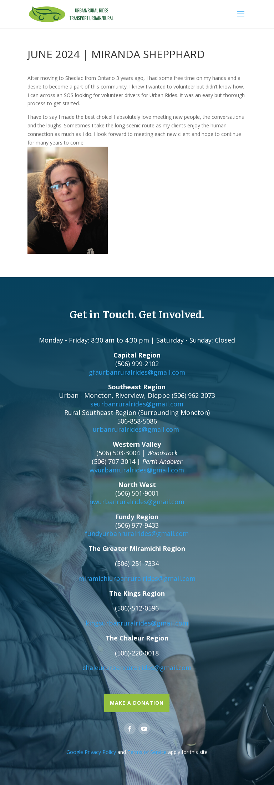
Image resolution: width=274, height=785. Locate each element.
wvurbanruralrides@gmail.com (137, 470)
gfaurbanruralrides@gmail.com (137, 372)
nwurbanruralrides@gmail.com (136, 501)
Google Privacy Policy (91, 752)
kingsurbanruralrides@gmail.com (137, 623)
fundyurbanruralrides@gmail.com (137, 533)
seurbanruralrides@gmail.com (136, 404)
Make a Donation (137, 702)
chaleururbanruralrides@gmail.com (137, 667)
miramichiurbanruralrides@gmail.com (137, 578)
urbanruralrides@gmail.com (136, 429)
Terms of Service (147, 752)
